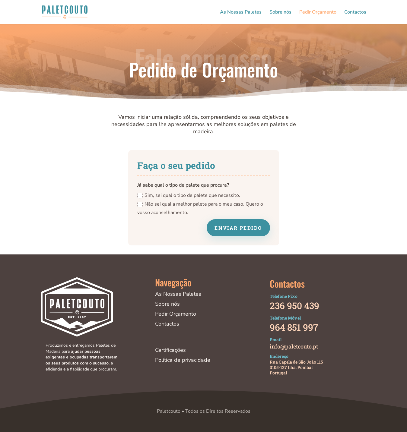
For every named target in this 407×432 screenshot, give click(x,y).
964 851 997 (294, 327)
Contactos (355, 12)
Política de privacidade (182, 360)
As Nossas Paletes (241, 12)
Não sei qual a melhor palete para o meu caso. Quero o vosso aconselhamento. (200, 208)
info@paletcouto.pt (294, 346)
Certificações (170, 350)
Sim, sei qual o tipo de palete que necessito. (188, 195)
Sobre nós (280, 12)
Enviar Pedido (238, 228)
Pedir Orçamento (317, 12)
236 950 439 (294, 305)
